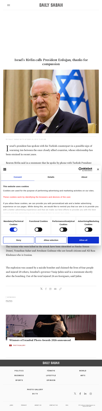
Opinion (51, 380)
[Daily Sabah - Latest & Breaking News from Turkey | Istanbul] (51, 5)
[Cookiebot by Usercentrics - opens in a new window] (80, 169)
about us (38, 405)
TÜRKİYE (51, 371)
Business (19, 375)
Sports (19, 380)
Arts (82, 375)
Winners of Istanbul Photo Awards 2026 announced (40, 340)
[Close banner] (98, 169)
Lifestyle (51, 375)
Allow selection (51, 240)
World (82, 371)
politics (9, 301)
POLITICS (19, 371)
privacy (24, 405)
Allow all (83, 240)
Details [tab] (51, 177)
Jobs (11, 405)
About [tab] (84, 177)
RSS (67, 405)
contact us (53, 405)
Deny (18, 240)
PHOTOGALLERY (19, 345)
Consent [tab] (18, 177)
